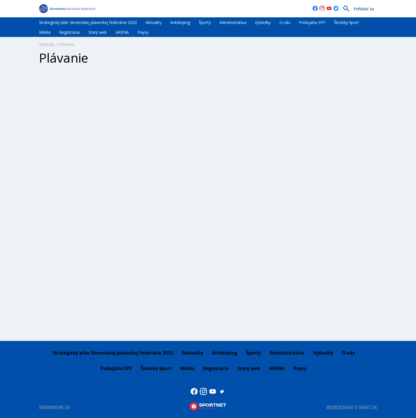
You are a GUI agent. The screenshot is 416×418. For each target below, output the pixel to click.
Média (45, 32)
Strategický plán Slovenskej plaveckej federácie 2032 (88, 22)
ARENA (122, 32)
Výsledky (263, 22)
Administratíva (233, 22)
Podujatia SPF (312, 22)
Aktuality (153, 22)
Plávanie (66, 44)
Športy (205, 22)
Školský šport (346, 22)
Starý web (97, 32)
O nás (284, 22)
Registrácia (69, 32)
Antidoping (180, 22)
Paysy (143, 32)
